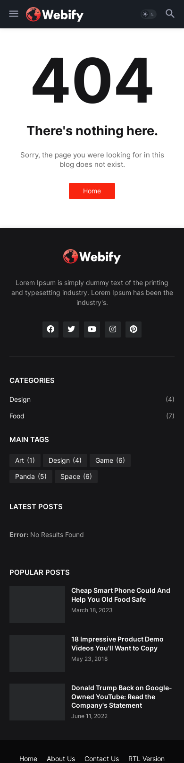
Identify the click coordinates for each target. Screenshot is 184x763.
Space (76, 476)
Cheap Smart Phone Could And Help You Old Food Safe (120, 594)
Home (92, 191)
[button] (13, 14)
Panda (31, 476)
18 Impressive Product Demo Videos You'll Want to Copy (117, 643)
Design (92, 399)
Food (92, 416)
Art (25, 460)
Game (110, 460)
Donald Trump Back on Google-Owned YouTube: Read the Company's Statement (121, 696)
